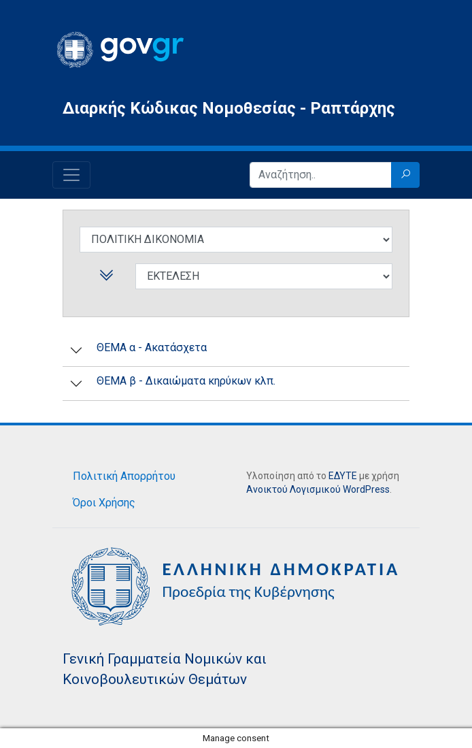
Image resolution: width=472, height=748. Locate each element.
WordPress (366, 489)
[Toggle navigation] (71, 175)
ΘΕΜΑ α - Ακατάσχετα (152, 347)
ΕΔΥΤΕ (342, 475)
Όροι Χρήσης (104, 502)
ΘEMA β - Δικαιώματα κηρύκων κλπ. (186, 380)
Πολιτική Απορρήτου (124, 476)
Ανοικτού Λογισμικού (293, 489)
